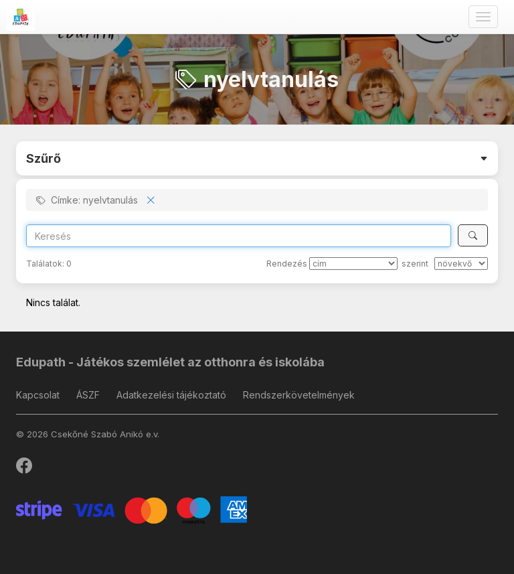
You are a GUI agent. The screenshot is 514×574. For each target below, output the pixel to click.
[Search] (238, 235)
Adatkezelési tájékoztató (171, 395)
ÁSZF (88, 395)
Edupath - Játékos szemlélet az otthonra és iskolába (170, 362)
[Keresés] (473, 235)
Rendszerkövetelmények (299, 395)
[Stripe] (131, 509)
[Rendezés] (353, 263)
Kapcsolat (38, 395)
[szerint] (461, 263)
